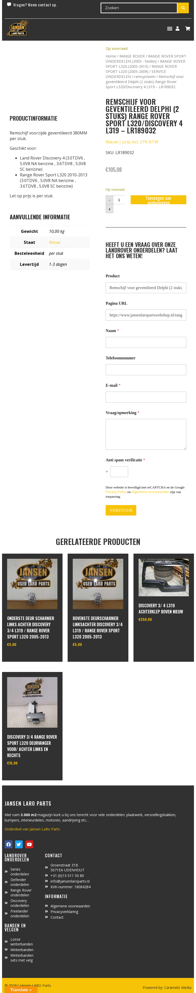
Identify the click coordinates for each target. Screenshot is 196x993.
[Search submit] (183, 8)
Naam (112, 330)
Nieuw (54, 242)
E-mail (113, 385)
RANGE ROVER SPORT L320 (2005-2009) (141, 69)
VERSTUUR (120, 510)
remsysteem (144, 76)
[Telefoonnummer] (146, 369)
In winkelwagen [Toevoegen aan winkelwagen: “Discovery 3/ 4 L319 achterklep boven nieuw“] (158, 632)
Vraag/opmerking (123, 412)
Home (111, 56)
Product (113, 276)
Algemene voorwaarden (150, 491)
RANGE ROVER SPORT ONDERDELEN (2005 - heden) (146, 58)
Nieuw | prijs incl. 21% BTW (132, 142)
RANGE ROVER (132, 56)
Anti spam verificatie (125, 460)
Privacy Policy (116, 491)
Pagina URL (116, 303)
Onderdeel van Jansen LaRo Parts (32, 829)
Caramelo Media (177, 987)
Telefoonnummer (121, 358)
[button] (169, 28)
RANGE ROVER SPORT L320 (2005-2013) (145, 64)
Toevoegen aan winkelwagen (158, 199)
